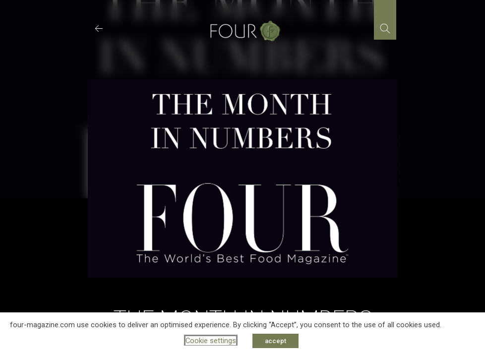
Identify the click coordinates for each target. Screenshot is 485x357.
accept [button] (275, 341)
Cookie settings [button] (210, 340)
